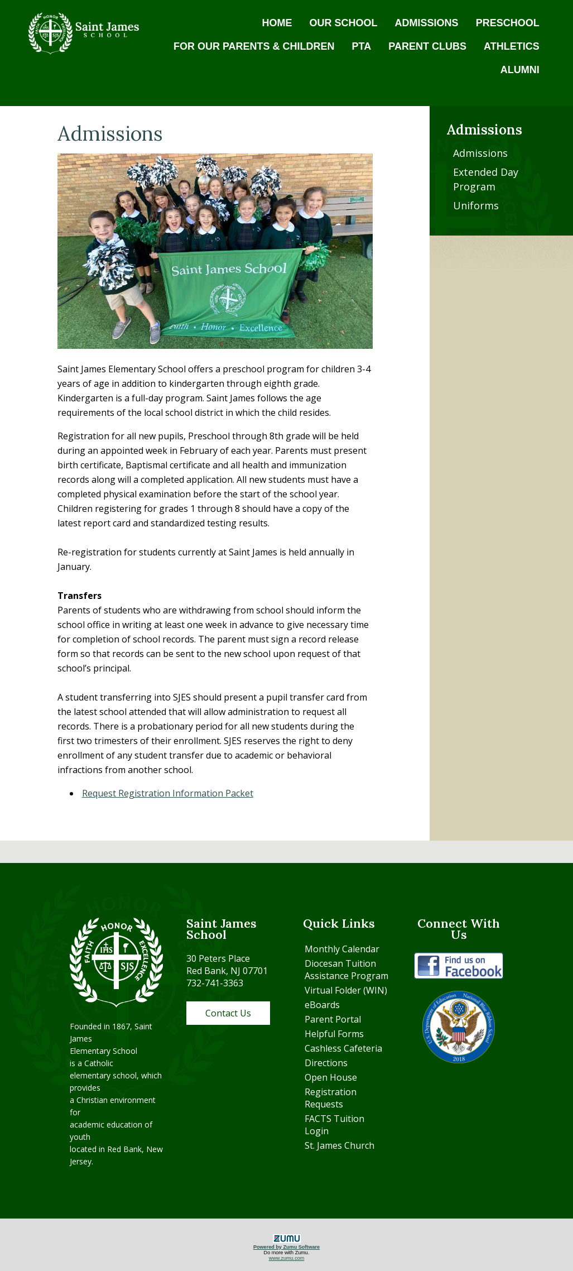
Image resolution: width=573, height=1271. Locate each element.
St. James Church (339, 1145)
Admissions (480, 153)
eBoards (322, 1005)
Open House (331, 1077)
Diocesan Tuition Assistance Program (346, 969)
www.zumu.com (287, 1258)
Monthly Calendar (342, 949)
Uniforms (476, 205)
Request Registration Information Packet (167, 793)
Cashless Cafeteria (343, 1048)
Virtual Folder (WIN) (346, 990)
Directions (326, 1063)
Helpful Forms (334, 1034)
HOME (277, 22)
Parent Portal (333, 1019)
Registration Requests (331, 1098)
